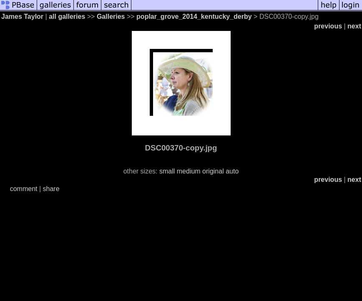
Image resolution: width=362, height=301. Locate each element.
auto (232, 171)
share (51, 188)
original (213, 171)
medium (189, 171)
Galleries (111, 16)
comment (24, 188)
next (354, 26)
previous (328, 26)
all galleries (67, 16)
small (167, 171)
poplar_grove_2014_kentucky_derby (194, 16)
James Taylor (22, 16)
